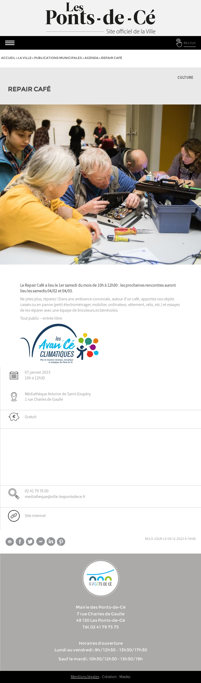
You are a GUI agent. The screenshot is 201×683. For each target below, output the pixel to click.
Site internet (35, 515)
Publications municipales (58, 58)
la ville (25, 58)
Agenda (91, 58)
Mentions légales (85, 676)
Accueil (8, 58)
